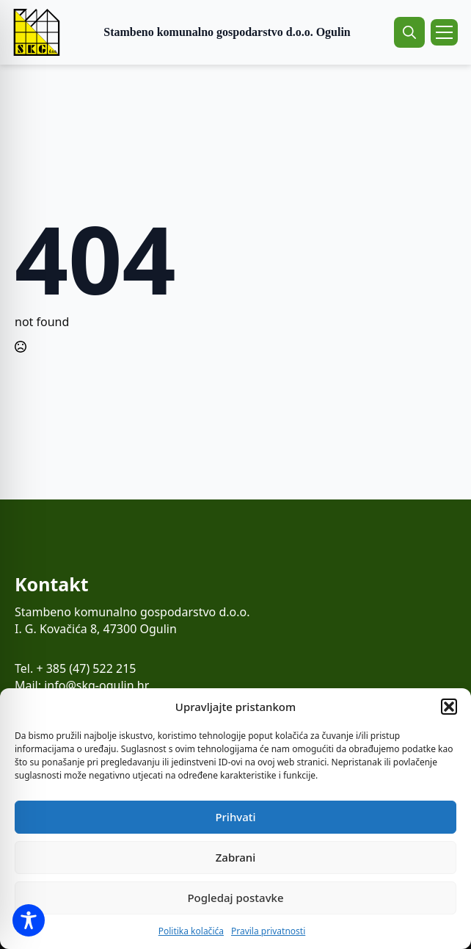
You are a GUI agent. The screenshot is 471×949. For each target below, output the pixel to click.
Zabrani (236, 857)
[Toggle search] (409, 32)
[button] (449, 706)
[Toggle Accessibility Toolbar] (28, 920)
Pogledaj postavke (235, 897)
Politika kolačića (191, 931)
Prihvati (235, 816)
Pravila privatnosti (268, 931)
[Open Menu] (444, 32)
